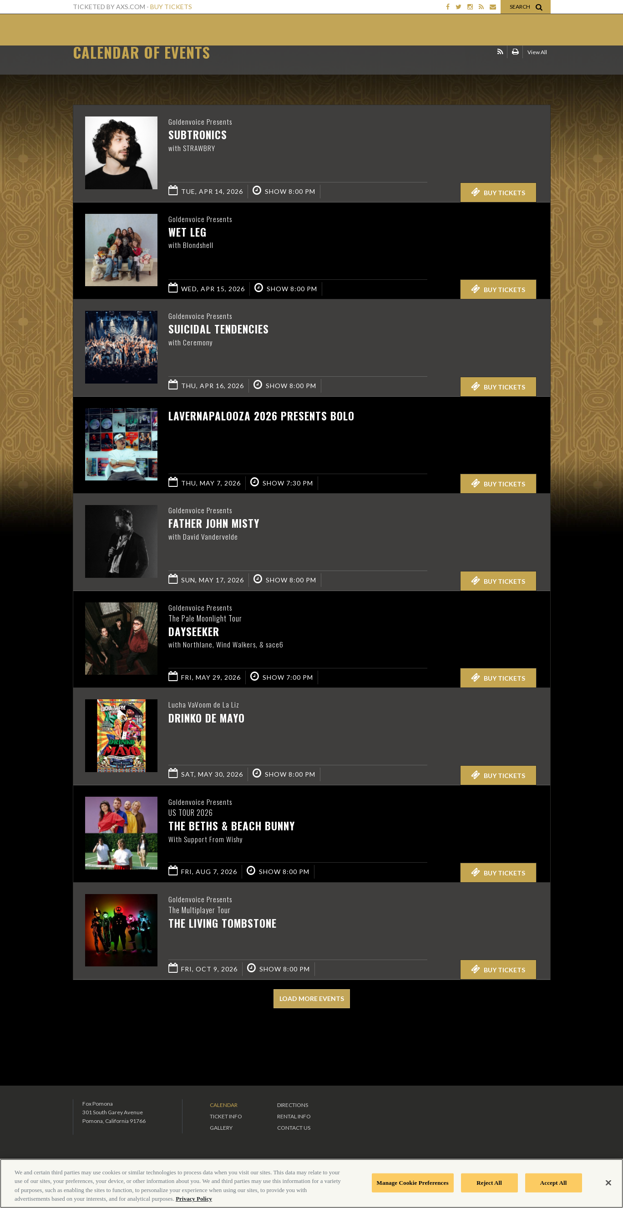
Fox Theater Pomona (109, 31)
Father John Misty (213, 523)
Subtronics (197, 135)
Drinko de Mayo (206, 718)
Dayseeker (193, 632)
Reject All (489, 1182)
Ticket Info (226, 1116)
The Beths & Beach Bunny (231, 826)
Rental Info (294, 1116)
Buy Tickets (171, 6)
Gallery (221, 1127)
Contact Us (293, 1127)
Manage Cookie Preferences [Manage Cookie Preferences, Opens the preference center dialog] (413, 1182)
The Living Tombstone (222, 923)
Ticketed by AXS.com (276, 66)
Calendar (224, 1105)
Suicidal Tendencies (218, 329)
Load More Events (311, 998)
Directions (292, 1105)
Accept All (553, 1182)
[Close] (608, 1183)
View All (537, 65)
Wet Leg (187, 232)
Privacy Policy (194, 1198)
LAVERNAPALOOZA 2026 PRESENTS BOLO (261, 416)
